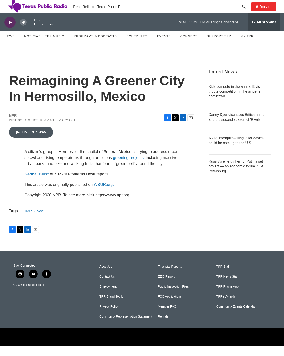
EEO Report (166, 286)
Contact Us (107, 286)
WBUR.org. (104, 194)
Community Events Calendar (236, 316)
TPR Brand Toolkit (111, 306)
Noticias (32, 46)
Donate (268, 11)
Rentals (163, 326)
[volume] (23, 32)
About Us (105, 276)
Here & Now (34, 221)
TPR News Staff (227, 286)
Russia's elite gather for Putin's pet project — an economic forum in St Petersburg (236, 176)
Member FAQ (167, 316)
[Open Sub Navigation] (18, 46)
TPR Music (54, 46)
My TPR (247, 46)
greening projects (128, 167)
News (9, 46)
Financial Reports (170, 276)
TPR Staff (223, 276)
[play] (10, 32)
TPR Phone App (227, 296)
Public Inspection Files (173, 296)
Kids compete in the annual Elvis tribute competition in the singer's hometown (234, 101)
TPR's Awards (226, 306)
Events (164, 46)
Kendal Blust (36, 184)
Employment (108, 296)
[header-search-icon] (246, 12)
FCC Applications (169, 306)
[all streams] (264, 32)
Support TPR (219, 46)
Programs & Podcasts (95, 46)
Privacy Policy (109, 316)
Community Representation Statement (125, 326)
